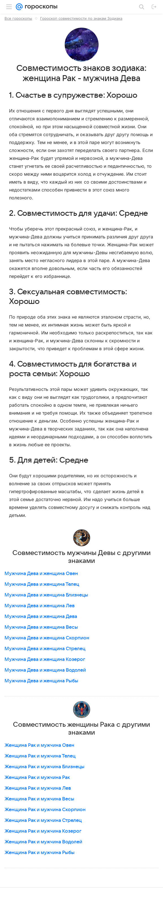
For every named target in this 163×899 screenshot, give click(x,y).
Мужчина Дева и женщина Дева (41, 616)
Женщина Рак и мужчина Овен (39, 745)
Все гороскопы (18, 18)
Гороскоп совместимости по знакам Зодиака (81, 18)
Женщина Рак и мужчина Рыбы (40, 852)
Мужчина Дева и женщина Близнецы (46, 595)
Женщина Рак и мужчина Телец (40, 756)
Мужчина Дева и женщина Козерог (45, 659)
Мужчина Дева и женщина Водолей (45, 670)
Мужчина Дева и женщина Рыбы (41, 680)
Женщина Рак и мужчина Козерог (43, 831)
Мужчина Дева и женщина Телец (42, 584)
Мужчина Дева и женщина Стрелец (45, 648)
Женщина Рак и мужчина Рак (37, 777)
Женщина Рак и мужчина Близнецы (44, 766)
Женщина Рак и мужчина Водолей (43, 841)
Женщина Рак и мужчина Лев (38, 788)
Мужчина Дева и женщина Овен (41, 573)
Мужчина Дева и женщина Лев (40, 605)
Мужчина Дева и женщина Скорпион (47, 638)
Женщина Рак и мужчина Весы (39, 799)
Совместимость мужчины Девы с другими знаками (81, 557)
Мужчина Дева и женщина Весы (41, 627)
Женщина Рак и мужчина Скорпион (45, 809)
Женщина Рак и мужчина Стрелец (43, 820)
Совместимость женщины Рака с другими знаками (81, 728)
